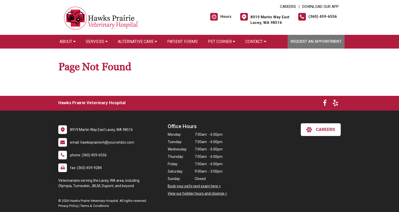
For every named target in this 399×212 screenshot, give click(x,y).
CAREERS (288, 6)
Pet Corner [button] (221, 41)
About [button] (68, 41)
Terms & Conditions (94, 206)
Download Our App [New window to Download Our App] (320, 6)
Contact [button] (255, 41)
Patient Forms (182, 41)
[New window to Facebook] (324, 104)
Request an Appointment (316, 41)
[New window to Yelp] (335, 104)
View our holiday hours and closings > (197, 193)
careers (320, 129)
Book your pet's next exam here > (194, 186)
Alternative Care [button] (137, 41)
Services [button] (97, 41)
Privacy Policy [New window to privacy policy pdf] (68, 206)
